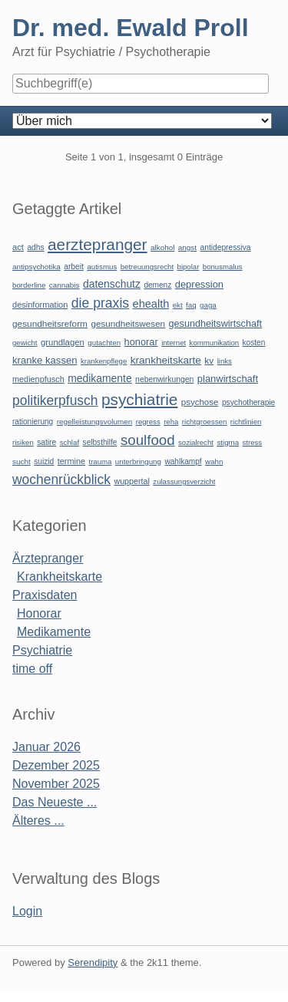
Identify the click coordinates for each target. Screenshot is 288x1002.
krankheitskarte (166, 360)
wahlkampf (182, 461)
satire (46, 442)
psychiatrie (139, 399)
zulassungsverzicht (184, 481)
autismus (102, 266)
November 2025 (56, 783)
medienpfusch (38, 379)
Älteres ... (38, 820)
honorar (141, 342)
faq (191, 305)
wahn (214, 461)
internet (173, 342)
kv (209, 360)
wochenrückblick (61, 479)
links (224, 361)
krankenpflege (104, 361)
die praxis (100, 303)
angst (187, 247)
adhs (35, 247)
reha (171, 421)
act (18, 247)
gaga (208, 305)
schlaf (69, 442)
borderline (28, 285)
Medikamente (54, 631)
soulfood (148, 440)
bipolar (188, 266)
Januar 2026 (46, 746)
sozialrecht (196, 442)
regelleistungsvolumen (95, 421)
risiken (23, 442)
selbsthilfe (100, 442)
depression (199, 284)
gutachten (104, 342)
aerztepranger (97, 244)
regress (148, 421)
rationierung (32, 421)
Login (27, 911)
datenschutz (112, 284)
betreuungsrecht (147, 266)
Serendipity (93, 962)
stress (253, 442)
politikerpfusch (55, 400)
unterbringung (138, 461)
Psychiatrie (42, 650)
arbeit (74, 266)
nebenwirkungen (164, 379)
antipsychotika (36, 266)
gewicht (25, 342)
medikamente (99, 378)
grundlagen (62, 342)
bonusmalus (223, 266)
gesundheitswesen (128, 323)
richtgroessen (204, 421)
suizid (44, 461)
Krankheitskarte (59, 576)
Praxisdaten (45, 595)
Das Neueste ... (54, 802)
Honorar (39, 613)
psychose (200, 402)
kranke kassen (45, 360)
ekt (178, 305)
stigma (228, 442)
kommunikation (215, 342)
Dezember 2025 (56, 765)
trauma (99, 461)
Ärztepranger (48, 558)
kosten (254, 342)
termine (71, 461)
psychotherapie (248, 402)
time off (32, 668)
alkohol (162, 247)
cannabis (64, 285)
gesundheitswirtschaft (215, 323)
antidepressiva (225, 247)
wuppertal (131, 481)
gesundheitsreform (50, 323)
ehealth (151, 304)
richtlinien (246, 421)
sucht (21, 461)
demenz (157, 285)
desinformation (40, 304)
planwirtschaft (227, 378)
